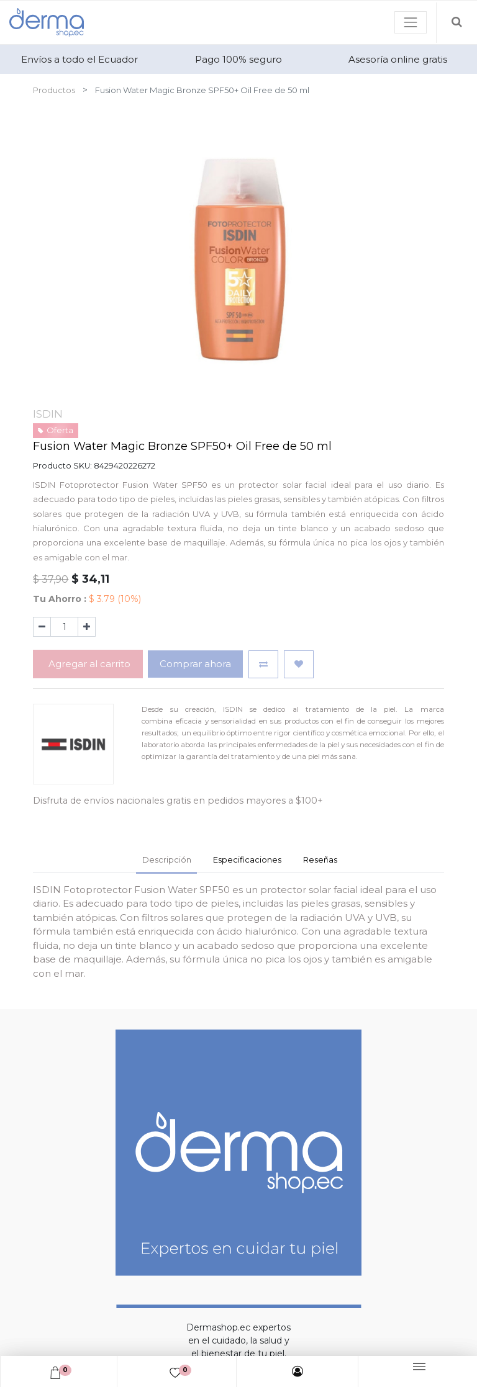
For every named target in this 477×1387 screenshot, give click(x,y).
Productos (54, 90)
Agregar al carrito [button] (88, 664)
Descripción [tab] (166, 859)
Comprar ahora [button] (195, 664)
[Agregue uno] (87, 627)
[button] (263, 664)
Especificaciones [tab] (247, 859)
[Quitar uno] (42, 627)
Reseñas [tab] (320, 859)
